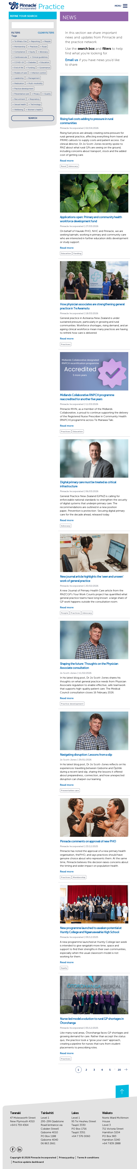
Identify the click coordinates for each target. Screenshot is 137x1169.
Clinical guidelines (40, 57)
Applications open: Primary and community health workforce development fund (91, 219)
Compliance (19, 52)
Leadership (19, 78)
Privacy (37, 94)
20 (119, 1069)
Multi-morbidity (35, 83)
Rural (44, 46)
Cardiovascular (20, 57)
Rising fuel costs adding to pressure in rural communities (86, 121)
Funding (31, 67)
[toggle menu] (121, 6)
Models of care (20, 73)
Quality (47, 94)
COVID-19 (19, 62)
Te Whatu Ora (20, 41)
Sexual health (20, 104)
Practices (34, 46)
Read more (67, 160)
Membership (19, 46)
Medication (19, 83)
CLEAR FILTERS (46, 32)
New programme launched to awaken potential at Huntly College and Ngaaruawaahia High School (91, 930)
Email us (71, 60)
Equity (32, 52)
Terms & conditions (88, 1157)
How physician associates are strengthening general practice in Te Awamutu (92, 306)
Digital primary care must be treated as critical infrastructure (88, 484)
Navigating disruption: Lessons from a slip (86, 755)
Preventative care (21, 94)
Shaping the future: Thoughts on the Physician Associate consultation (89, 666)
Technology (35, 104)
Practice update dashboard (28, 1162)
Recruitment (19, 99)
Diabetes (32, 62)
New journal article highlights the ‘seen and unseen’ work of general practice (91, 579)
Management (34, 78)
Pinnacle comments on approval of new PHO (88, 841)
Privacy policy (66, 1157)
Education (44, 62)
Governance (44, 67)
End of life (18, 67)
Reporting (35, 41)
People (47, 41)
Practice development (23, 88)
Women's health (35, 109)
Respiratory (35, 99)
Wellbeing (18, 109)
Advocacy (44, 52)
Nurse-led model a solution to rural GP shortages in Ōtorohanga (92, 1021)
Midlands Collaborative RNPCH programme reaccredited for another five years (87, 397)
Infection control (38, 73)
